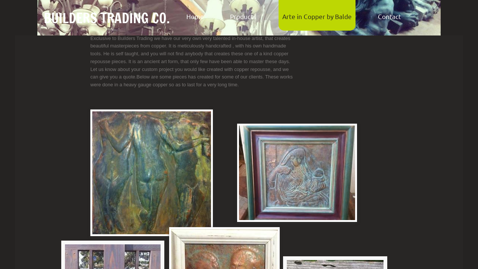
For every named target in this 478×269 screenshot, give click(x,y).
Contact (389, 16)
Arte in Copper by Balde (317, 16)
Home (195, 16)
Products (243, 16)
